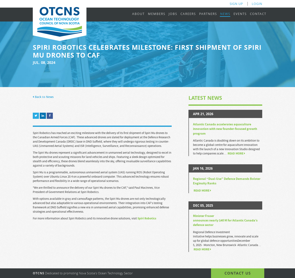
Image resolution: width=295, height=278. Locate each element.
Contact (258, 14)
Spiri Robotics (146, 218)
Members (156, 14)
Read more (236, 153)
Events (240, 14)
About (138, 14)
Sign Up (236, 4)
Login (257, 4)
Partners (208, 14)
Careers (188, 14)
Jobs (173, 14)
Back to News (43, 97)
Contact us (238, 273)
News (225, 14)
